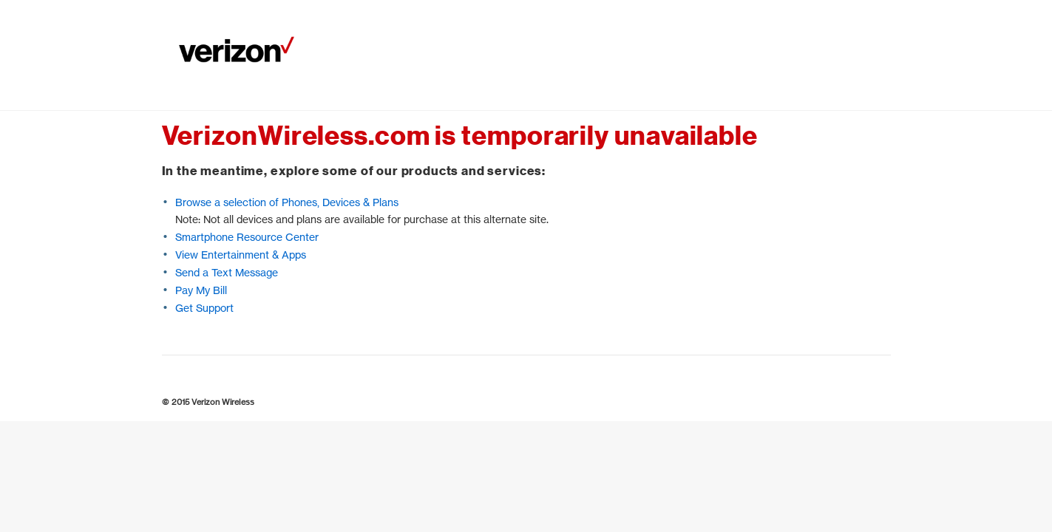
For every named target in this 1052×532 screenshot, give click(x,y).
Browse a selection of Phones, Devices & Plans (286, 202)
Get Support (204, 307)
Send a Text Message (226, 272)
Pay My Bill (201, 290)
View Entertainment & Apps (240, 254)
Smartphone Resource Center (247, 237)
